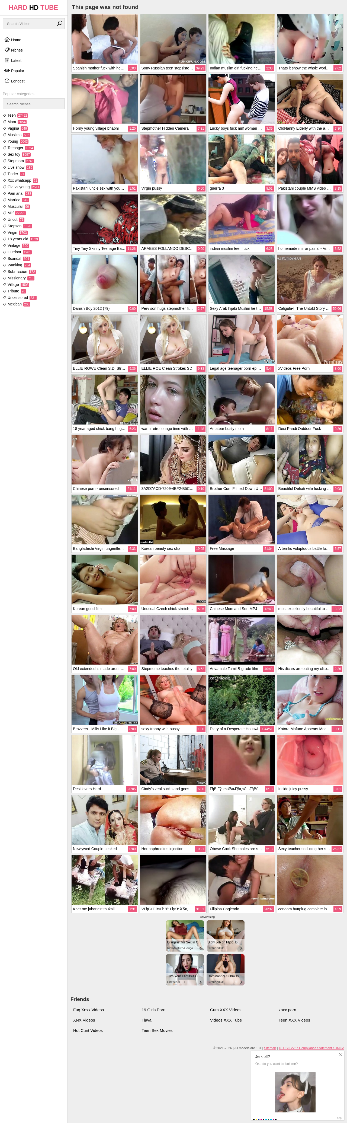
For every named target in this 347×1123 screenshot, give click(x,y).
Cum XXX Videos (226, 1009)
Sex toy (17, 154)
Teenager (18, 148)
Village (16, 284)
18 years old (21, 239)
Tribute (14, 291)
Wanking (17, 265)
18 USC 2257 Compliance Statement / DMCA (311, 1048)
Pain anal (17, 193)
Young (15, 141)
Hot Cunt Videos (88, 1030)
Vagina (15, 128)
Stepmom (18, 161)
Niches (13, 50)
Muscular (16, 206)
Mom (15, 122)
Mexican (16, 304)
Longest (14, 81)
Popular (14, 71)
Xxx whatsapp (20, 180)
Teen (15, 115)
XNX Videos (84, 1020)
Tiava (147, 1020)
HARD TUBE (33, 7)
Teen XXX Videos (294, 1020)
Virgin (15, 232)
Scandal (16, 258)
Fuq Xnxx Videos (88, 1009)
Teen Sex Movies (157, 1030)
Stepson (17, 226)
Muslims (16, 135)
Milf (14, 213)
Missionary (18, 278)
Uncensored (20, 297)
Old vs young (21, 187)
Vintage (16, 245)
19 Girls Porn (154, 1009)
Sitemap (270, 1048)
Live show (18, 167)
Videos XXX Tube (226, 1020)
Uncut (13, 219)
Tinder (14, 174)
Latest (12, 60)
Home (12, 40)
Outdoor (17, 252)
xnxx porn (287, 1009)
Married (16, 200)
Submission (19, 271)
